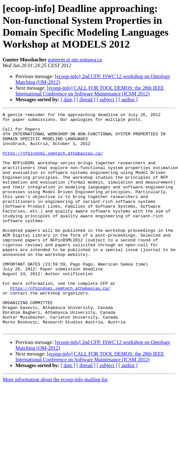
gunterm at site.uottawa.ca (75, 59)
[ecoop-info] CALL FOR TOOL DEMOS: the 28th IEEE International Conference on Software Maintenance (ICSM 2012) (89, 90)
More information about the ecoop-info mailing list (55, 423)
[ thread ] (85, 99)
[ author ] (128, 99)
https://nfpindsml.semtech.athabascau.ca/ (53, 162)
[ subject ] (107, 99)
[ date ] (68, 99)
